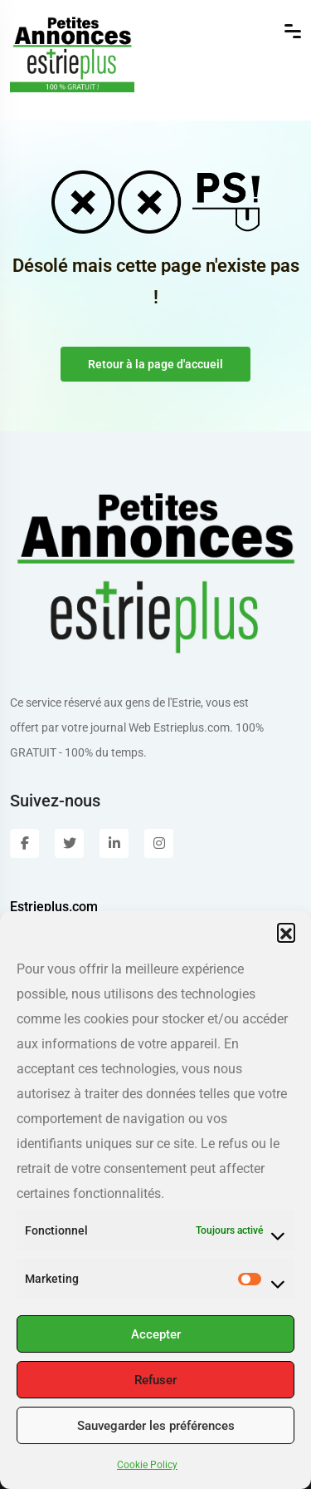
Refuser (155, 1380)
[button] (286, 932)
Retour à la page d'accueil (155, 364)
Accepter (156, 1334)
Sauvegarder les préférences (156, 1425)
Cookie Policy (147, 1465)
